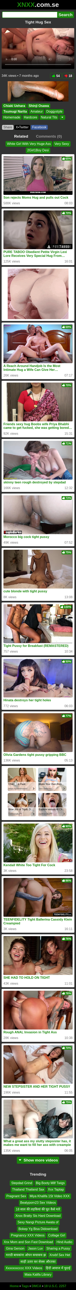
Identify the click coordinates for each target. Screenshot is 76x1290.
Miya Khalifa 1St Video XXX (50, 1196)
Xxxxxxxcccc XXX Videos (24, 1268)
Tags (25, 1286)
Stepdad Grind (21, 1183)
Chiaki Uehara (14, 106)
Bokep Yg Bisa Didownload (38, 1229)
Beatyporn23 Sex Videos (38, 1203)
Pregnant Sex (16, 1196)
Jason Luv (35, 1248)
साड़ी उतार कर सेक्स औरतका (38, 1261)
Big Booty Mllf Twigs (50, 1183)
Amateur (36, 111)
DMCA (36, 1286)
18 (68, 76)
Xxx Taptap (56, 1189)
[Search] (29, 15)
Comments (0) (49, 136)
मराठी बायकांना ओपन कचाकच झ (26, 1255)
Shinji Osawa (39, 106)
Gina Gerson (15, 1248)
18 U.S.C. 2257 (55, 1286)
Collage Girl (56, 1235)
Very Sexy (62, 144)
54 (56, 76)
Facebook (39, 127)
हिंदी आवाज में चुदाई (58, 1268)
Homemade (11, 117)
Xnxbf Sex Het (59, 1255)
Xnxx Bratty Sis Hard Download (38, 1215)
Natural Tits (49, 117)
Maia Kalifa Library (38, 1274)
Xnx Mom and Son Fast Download (28, 1242)
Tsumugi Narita (15, 111)
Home (14, 1286)
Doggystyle (54, 111)
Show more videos (38, 1160)
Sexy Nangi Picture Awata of (38, 1222)
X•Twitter (22, 127)
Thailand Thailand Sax (28, 1189)
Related (21, 136)
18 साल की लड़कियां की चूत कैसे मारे (38, 1209)
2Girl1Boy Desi (38, 150)
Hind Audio (64, 1242)
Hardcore (30, 117)
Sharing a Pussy (58, 1248)
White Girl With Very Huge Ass (29, 144)
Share (7, 127)
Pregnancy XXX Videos (28, 1235)
